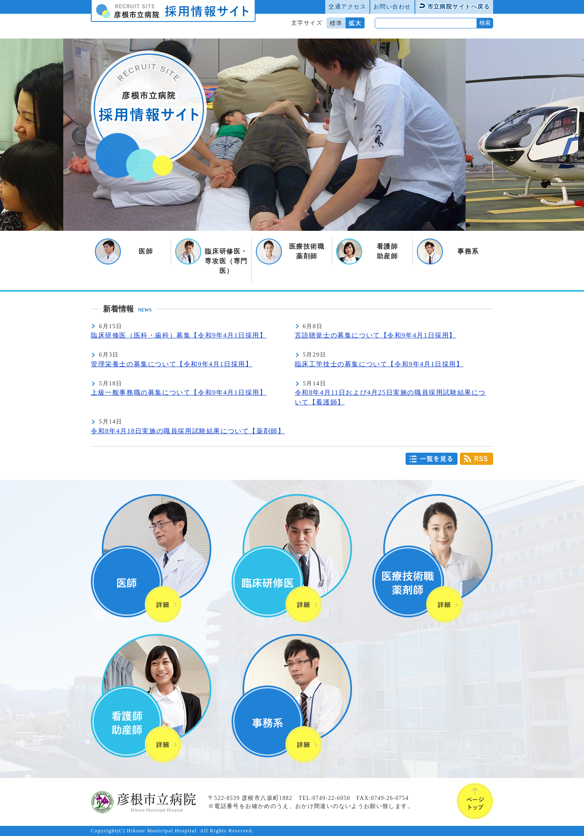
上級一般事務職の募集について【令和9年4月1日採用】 (179, 392)
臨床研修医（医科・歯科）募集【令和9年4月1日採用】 (179, 335)
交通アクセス (347, 6)
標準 (336, 23)
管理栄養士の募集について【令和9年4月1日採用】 (171, 364)
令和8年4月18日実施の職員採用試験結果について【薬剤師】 (188, 431)
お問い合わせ (392, 6)
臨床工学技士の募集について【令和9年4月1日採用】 (379, 364)
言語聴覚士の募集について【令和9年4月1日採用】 (375, 335)
